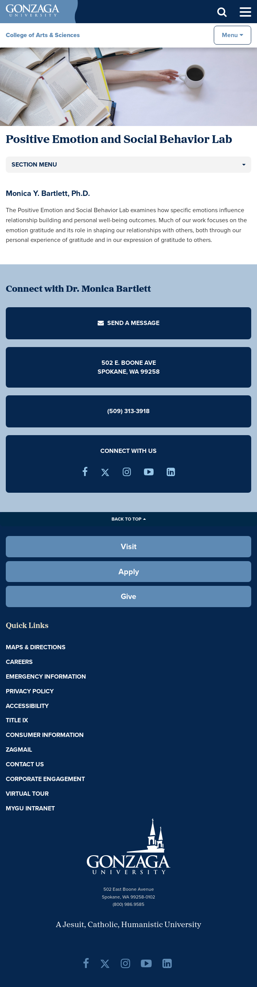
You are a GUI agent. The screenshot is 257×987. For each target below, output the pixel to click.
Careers (19, 661)
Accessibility (27, 705)
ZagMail (19, 749)
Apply (128, 571)
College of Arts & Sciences (43, 35)
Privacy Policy (30, 691)
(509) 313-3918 (128, 411)
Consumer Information (45, 734)
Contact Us (25, 764)
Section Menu (34, 164)
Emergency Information (46, 676)
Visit (129, 546)
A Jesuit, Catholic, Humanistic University (128, 925)
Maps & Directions (36, 647)
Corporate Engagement (45, 778)
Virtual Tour (27, 793)
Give (128, 596)
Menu (230, 35)
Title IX (17, 720)
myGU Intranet (30, 808)
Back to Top (126, 519)
